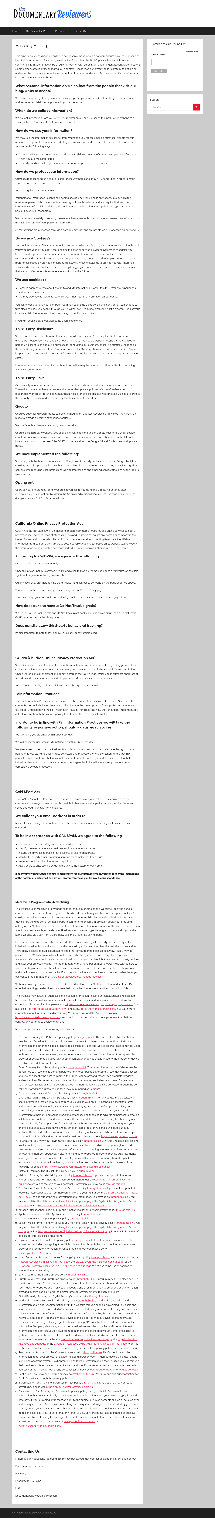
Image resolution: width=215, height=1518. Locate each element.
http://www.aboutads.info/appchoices (37, 1017)
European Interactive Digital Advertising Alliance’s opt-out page (74, 1205)
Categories (62, 31)
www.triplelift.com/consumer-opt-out (40, 1253)
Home (15, 31)
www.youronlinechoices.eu (79, 1421)
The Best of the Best (37, 31)
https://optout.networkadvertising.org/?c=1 (71, 1386)
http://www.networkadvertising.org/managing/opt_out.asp (99, 1004)
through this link (85, 1037)
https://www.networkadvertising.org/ (40, 1425)
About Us (82, 31)
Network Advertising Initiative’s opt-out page (67, 1201)
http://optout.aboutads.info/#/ (49, 1008)
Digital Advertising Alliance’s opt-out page (100, 1261)
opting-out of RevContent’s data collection (114, 1369)
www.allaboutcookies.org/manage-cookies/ (77, 976)
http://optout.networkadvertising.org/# (95, 1008)
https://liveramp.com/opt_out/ (119, 1136)
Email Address (158, 54)
